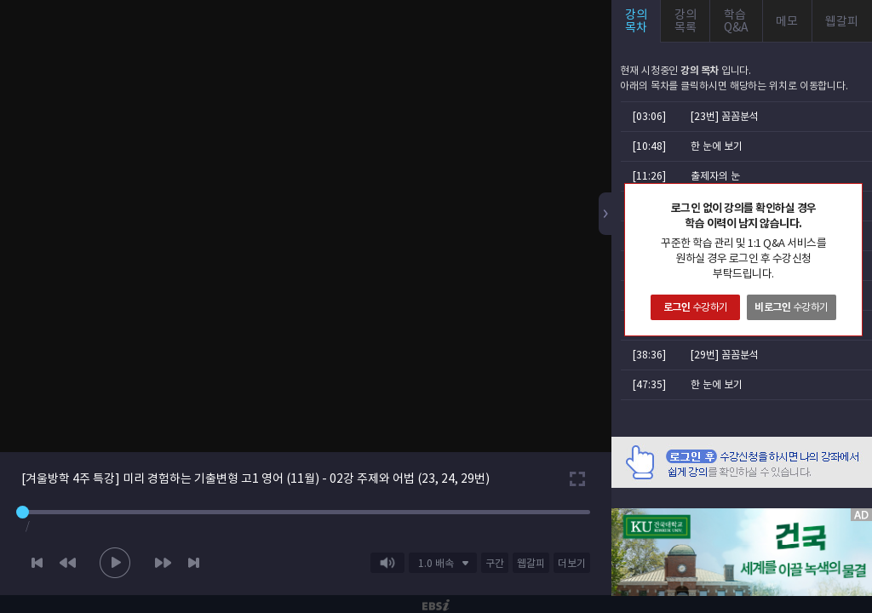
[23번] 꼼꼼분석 (725, 116)
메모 (787, 21)
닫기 (849, 196)
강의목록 (685, 21)
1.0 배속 (436, 563)
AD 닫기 (838, 498)
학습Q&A (736, 21)
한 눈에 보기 (717, 146)
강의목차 (636, 21)
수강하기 (695, 307)
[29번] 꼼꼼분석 (725, 354)
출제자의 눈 (715, 175)
